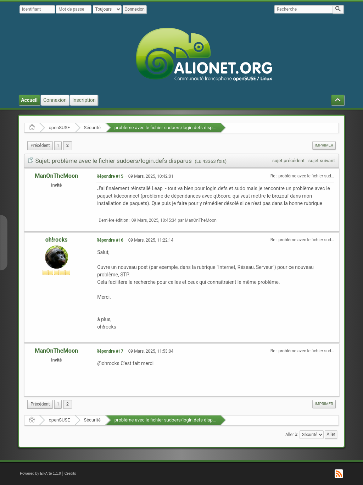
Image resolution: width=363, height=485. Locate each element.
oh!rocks (56, 239)
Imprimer (324, 145)
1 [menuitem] (58, 145)
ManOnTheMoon (56, 175)
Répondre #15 (109, 176)
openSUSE (59, 127)
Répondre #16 (109, 240)
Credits (70, 473)
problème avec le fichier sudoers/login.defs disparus (168, 127)
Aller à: (291, 434)
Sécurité (92, 127)
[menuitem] (40, 145)
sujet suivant (321, 160)
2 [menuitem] (67, 145)
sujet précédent (288, 160)
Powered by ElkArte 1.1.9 (40, 473)
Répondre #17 (109, 351)
